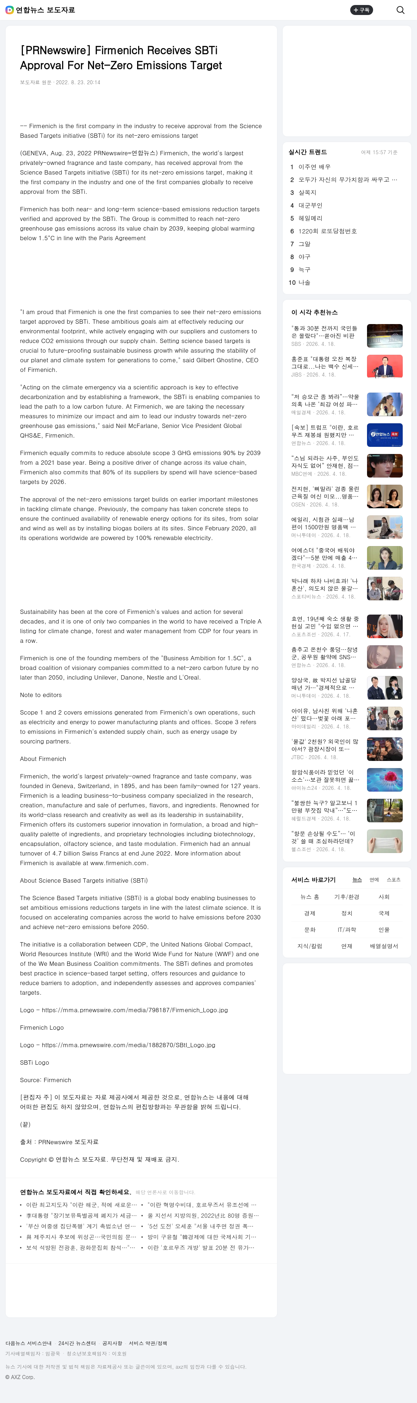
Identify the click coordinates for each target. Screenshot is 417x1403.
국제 (384, 913)
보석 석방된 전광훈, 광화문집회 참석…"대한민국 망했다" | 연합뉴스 (82, 1247)
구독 (362, 10)
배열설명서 (384, 946)
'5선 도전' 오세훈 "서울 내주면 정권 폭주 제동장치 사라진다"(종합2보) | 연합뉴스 (203, 1226)
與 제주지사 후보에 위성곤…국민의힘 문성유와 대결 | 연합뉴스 (82, 1237)
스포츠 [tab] (394, 879)
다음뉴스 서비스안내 (28, 1343)
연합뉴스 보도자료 (45, 10)
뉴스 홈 (309, 897)
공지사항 (112, 1343)
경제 (310, 913)
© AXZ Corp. (20, 1377)
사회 (384, 897)
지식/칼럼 (310, 946)
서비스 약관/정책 (148, 1343)
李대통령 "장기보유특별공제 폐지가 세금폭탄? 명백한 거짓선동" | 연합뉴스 (82, 1215)
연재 (347, 946)
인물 (384, 929)
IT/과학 (347, 929)
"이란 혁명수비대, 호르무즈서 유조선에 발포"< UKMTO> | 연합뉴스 (203, 1205)
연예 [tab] (374, 879)
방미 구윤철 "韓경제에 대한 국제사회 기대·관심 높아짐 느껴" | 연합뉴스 (203, 1237)
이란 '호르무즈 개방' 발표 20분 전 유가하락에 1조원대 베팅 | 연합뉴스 (203, 1247)
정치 (347, 913)
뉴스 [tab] (357, 879)
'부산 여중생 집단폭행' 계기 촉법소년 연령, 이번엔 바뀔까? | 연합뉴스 (82, 1226)
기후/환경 (347, 897)
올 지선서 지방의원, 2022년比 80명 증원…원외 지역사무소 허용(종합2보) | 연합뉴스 (203, 1215)
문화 (310, 929)
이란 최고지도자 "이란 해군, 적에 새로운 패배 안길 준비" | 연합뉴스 (82, 1205)
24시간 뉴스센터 (77, 1343)
